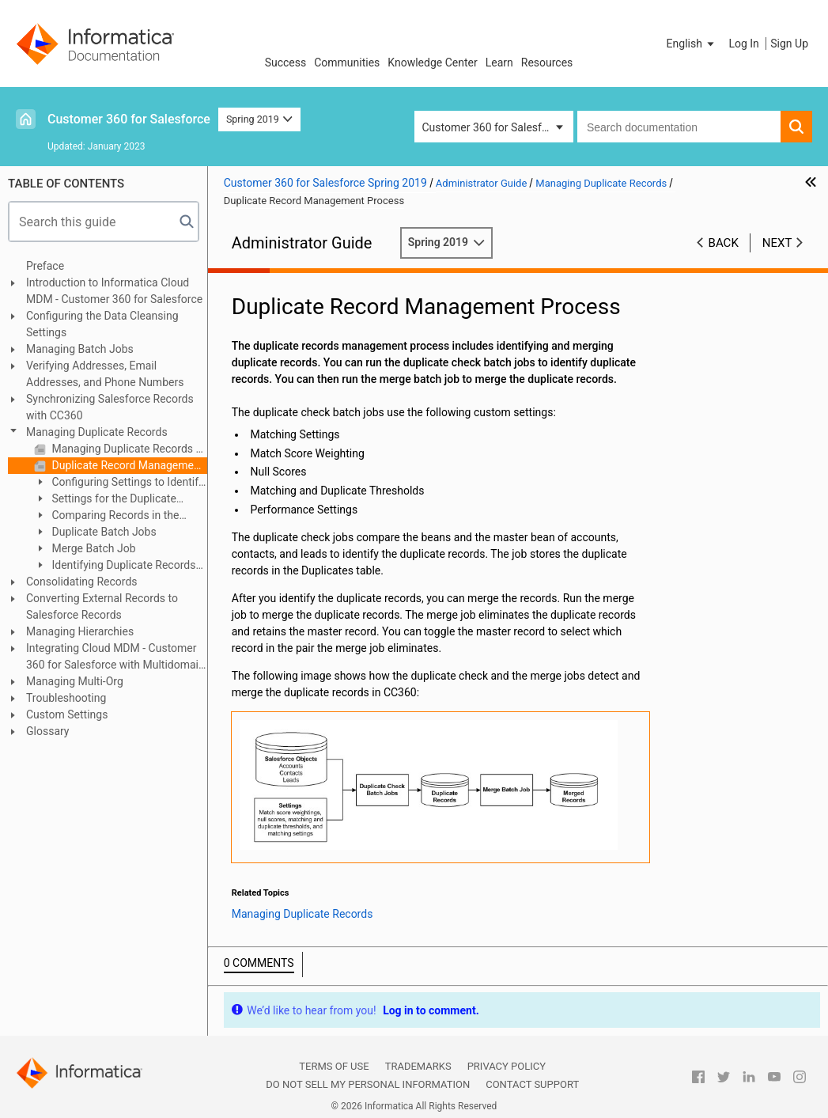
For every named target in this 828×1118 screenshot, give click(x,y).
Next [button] (777, 243)
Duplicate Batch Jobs (103, 531)
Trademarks (418, 1066)
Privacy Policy (506, 1066)
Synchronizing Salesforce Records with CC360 (110, 407)
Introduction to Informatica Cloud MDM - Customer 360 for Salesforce (114, 290)
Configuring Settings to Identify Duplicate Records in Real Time (119, 483)
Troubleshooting (66, 698)
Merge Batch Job (92, 548)
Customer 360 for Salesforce (128, 119)
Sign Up (789, 43)
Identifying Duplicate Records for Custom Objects (114, 566)
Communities (347, 62)
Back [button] (724, 243)
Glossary (47, 731)
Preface (45, 266)
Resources (547, 62)
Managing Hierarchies (80, 631)
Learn (499, 62)
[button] (692, 43)
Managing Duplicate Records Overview (128, 448)
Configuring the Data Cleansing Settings (102, 324)
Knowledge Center (432, 62)
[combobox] (679, 126)
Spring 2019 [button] (259, 119)
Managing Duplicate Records (97, 432)
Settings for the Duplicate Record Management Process (107, 499)
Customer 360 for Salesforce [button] (493, 127)
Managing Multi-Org (74, 681)
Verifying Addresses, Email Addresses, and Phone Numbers (104, 373)
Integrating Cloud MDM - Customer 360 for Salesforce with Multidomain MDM (115, 657)
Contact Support (532, 1084)
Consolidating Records (82, 581)
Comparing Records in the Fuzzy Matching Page (106, 516)
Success (286, 62)
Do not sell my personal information (368, 1084)
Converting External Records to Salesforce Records (102, 606)
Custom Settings (67, 714)
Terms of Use (334, 1066)
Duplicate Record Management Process (128, 465)
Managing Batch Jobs (80, 349)
